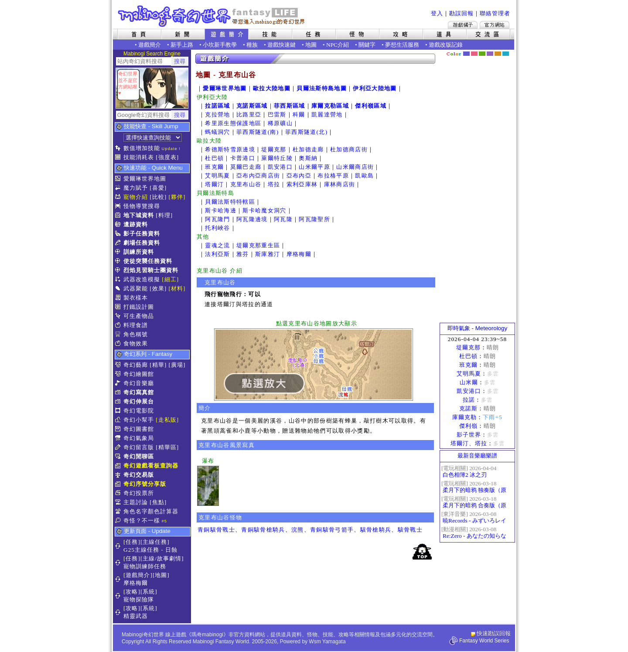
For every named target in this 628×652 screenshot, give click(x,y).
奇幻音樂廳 (138, 383)
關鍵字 (366, 44)
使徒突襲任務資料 (147, 261)
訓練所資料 (138, 252)
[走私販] (167, 419)
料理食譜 (135, 325)
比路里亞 (248, 114)
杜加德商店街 (349, 149)
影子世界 (469, 434)
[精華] (158, 365)
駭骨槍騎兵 (376, 529)
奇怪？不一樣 (141, 520)
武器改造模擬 (141, 279)
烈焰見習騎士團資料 (150, 270)
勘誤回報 (461, 13)
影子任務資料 (141, 233)
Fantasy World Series (484, 641)
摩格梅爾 (299, 254)
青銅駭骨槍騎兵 (263, 529)
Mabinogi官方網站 (494, 25)
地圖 (311, 44)
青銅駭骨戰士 (216, 529)
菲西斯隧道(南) (257, 132)
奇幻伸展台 (138, 401)
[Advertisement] (477, 190)
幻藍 (466, 53)
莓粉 (474, 53)
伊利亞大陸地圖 (374, 88)
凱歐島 (364, 175)
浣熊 (297, 529)
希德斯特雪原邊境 (230, 149)
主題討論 (135, 502)
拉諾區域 (217, 105)
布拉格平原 (333, 175)
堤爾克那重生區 (258, 245)
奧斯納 (308, 158)
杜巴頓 (214, 158)
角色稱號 (135, 334)
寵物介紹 (135, 197)
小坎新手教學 (220, 44)
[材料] (177, 288)
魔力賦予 (135, 187)
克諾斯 (468, 408)
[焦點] (158, 502)
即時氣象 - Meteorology (477, 328)
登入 (437, 13)
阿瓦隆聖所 (314, 219)
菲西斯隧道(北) (306, 132)
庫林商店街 (339, 184)
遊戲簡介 (149, 44)
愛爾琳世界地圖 (144, 178)
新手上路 (182, 44)
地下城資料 (138, 215)
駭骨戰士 (410, 529)
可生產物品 (138, 316)
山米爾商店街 (355, 167)
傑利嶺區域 (370, 105)
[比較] (158, 197)
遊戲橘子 (463, 25)
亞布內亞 (299, 175)
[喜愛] (158, 187)
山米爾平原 (314, 167)
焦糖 (498, 53)
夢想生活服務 (402, 44)
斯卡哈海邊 (220, 210)
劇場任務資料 (141, 242)
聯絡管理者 (495, 13)
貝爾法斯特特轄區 (230, 201)
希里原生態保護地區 (233, 123)
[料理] (164, 215)
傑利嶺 (468, 426)
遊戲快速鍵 (281, 44)
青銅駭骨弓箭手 (332, 529)
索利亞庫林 (302, 184)
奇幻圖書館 (138, 429)
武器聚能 (135, 288)
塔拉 (274, 184)
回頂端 (422, 551)
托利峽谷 (217, 228)
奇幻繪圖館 (138, 374)
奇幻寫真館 (138, 392)
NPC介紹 (337, 44)
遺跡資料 (135, 224)
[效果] (158, 288)
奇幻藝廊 (135, 365)
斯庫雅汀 (267, 254)
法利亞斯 (217, 254)
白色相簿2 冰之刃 (465, 474)
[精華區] (167, 447)
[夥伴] (177, 197)
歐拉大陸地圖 (271, 88)
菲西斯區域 (289, 105)
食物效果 (135, 343)
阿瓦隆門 (217, 219)
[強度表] (167, 157)
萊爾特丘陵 (277, 158)
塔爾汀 (214, 184)
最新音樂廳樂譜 (477, 455)
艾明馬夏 (217, 175)
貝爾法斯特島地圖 (322, 88)
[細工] (170, 279)
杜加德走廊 (308, 149)
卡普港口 (242, 158)
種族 (252, 44)
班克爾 (214, 167)
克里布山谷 (246, 184)
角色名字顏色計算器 (150, 511)
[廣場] (177, 365)
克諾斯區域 (252, 105)
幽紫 (490, 53)
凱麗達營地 (327, 114)
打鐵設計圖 (138, 307)
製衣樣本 (135, 297)
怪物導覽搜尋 (141, 206)
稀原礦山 (280, 123)
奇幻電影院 (138, 410)
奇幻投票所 (138, 493)
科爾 (299, 114)
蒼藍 (505, 53)
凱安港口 (280, 167)
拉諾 (469, 399)
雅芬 (242, 254)
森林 (482, 53)
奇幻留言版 (138, 447)
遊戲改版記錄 (446, 44)
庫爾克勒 (464, 417)
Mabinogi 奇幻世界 (212, 16)
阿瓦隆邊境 (252, 219)
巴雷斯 (277, 114)
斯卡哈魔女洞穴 (264, 210)
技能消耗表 (138, 157)
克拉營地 (217, 114)
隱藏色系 (510, 50)
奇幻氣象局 (138, 438)
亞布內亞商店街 (258, 175)
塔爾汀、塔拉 (469, 443)
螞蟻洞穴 (217, 132)
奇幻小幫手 (138, 419)
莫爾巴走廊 (246, 167)
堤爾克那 (273, 149)
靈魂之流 (217, 245)
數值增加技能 (141, 148)
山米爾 (469, 382)
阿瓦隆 (283, 219)
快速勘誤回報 (494, 633)
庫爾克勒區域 (330, 105)
